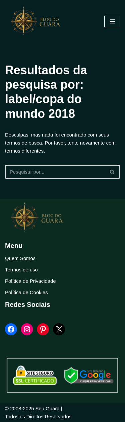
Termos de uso (21, 269)
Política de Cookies (26, 292)
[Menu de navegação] (112, 21)
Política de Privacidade (30, 281)
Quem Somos (20, 258)
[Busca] (55, 172)
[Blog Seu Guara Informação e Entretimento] (38, 21)
